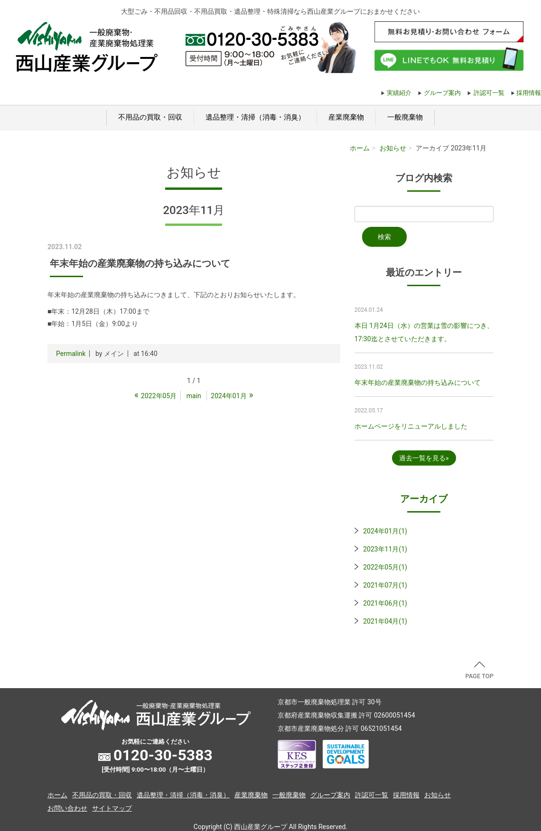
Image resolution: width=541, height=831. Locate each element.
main (194, 396)
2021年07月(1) (385, 585)
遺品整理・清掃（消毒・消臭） (255, 117)
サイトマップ (112, 808)
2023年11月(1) (385, 549)
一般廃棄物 (405, 117)
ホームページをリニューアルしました (410, 426)
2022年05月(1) (385, 567)
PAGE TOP (479, 671)
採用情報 (528, 92)
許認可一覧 (489, 92)
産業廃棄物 (346, 117)
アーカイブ (424, 498)
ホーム (360, 148)
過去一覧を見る (422, 458)
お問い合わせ (67, 808)
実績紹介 (399, 92)
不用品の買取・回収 (150, 117)
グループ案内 (442, 92)
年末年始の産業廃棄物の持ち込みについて (417, 382)
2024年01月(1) (385, 531)
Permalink (70, 353)
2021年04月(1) (385, 621)
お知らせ (393, 148)
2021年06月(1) (385, 603)
